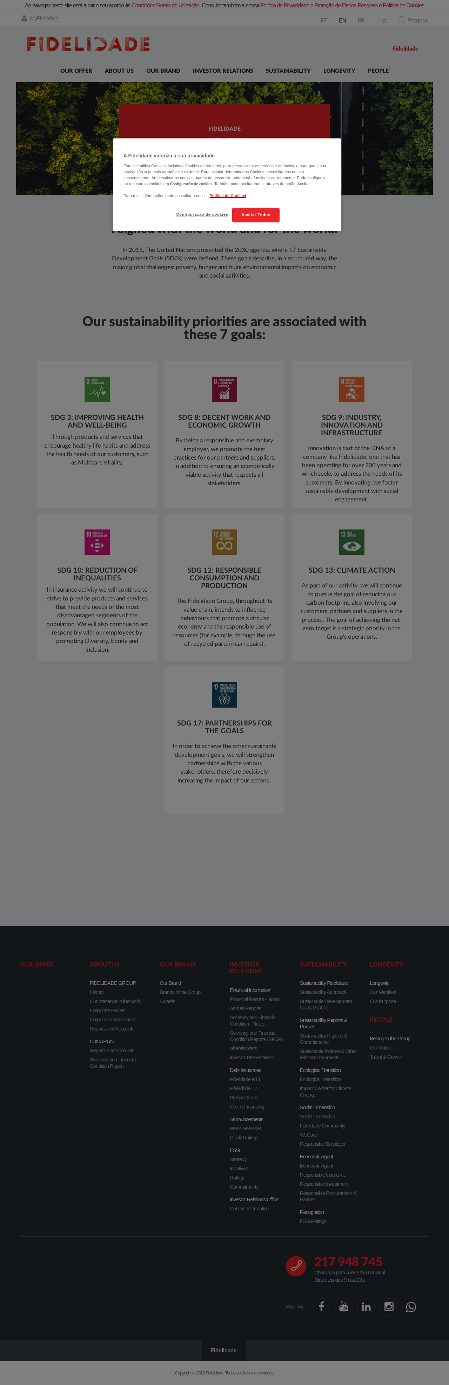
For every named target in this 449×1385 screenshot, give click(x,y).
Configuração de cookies (202, 214)
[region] (227, 184)
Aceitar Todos (255, 215)
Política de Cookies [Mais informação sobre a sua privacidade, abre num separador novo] (227, 196)
